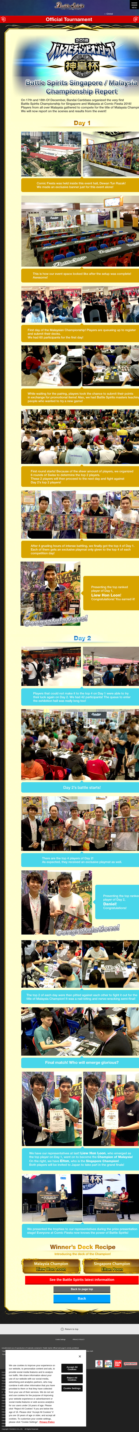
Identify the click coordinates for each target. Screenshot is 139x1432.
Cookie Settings (60, 1339)
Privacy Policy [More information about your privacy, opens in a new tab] (47, 1422)
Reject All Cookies (72, 1378)
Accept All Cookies (72, 1368)
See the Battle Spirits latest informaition (82, 1280)
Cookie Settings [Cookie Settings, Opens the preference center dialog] (72, 1388)
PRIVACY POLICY (78, 1339)
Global (110, 13)
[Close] (80, 1356)
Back (82, 1298)
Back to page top (82, 1289)
